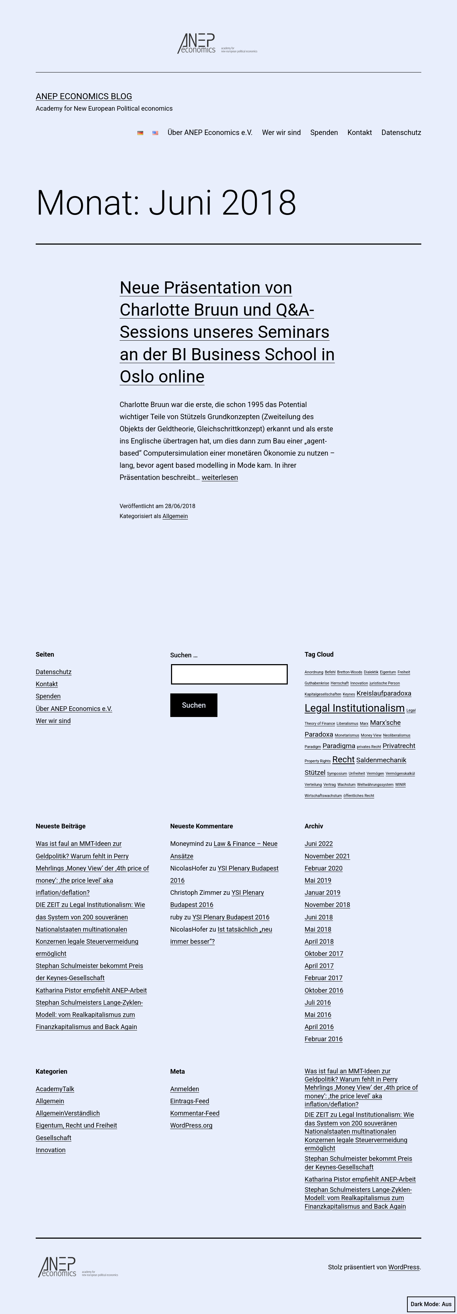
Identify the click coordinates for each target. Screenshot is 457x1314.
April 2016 (319, 1026)
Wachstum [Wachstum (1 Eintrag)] (346, 784)
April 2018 (319, 941)
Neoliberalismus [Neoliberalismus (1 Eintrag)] (397, 735)
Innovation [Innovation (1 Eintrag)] (359, 683)
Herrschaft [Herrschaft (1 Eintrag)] (339, 683)
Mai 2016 (318, 1014)
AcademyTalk (55, 1089)
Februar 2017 (323, 978)
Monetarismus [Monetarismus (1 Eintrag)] (347, 735)
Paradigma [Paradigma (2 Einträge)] (338, 746)
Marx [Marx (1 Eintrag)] (364, 723)
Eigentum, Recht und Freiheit (76, 1125)
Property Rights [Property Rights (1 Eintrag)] (318, 761)
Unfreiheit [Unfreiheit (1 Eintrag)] (357, 773)
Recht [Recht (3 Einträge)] (343, 759)
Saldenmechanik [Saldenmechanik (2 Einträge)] (381, 760)
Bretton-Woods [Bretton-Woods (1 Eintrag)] (349, 672)
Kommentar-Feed (195, 1113)
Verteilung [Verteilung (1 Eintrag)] (313, 784)
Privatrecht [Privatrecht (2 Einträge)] (399, 746)
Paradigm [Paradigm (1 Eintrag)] (313, 746)
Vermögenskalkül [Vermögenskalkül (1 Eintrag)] (400, 773)
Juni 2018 (319, 917)
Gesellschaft (53, 1138)
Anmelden (184, 1089)
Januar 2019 (322, 892)
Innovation (51, 1150)
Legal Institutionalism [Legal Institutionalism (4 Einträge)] (355, 708)
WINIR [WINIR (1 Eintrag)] (400, 784)
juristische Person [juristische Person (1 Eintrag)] (385, 683)
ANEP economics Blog (84, 96)
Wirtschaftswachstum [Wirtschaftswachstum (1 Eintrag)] (323, 795)
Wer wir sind (281, 132)
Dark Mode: (431, 1304)
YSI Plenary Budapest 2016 (231, 917)
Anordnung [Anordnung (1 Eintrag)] (314, 672)
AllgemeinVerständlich (68, 1113)
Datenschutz (402, 132)
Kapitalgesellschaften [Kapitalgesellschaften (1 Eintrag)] (323, 694)
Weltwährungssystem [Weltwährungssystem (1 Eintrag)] (375, 784)
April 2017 (319, 965)
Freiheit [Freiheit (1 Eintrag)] (404, 672)
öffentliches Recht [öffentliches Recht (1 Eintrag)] (358, 795)
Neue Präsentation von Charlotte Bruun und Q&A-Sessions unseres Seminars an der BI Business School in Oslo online (227, 332)
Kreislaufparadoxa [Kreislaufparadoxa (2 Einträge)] (384, 693)
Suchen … (184, 655)
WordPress (404, 1267)
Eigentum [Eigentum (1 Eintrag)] (388, 672)
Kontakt (359, 132)
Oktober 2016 (324, 990)
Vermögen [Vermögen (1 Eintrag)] (375, 773)
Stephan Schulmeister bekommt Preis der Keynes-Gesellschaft (358, 1162)
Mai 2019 (318, 880)
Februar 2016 (323, 1039)
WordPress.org (191, 1125)
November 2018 (327, 904)
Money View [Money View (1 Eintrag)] (371, 735)
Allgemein (175, 516)
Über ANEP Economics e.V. (209, 132)
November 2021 (327, 856)
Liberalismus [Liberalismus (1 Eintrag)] (347, 723)
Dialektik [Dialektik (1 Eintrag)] (371, 672)
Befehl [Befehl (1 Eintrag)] (330, 672)
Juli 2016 (318, 1002)
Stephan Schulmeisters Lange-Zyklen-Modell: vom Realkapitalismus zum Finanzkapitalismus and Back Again (89, 1014)
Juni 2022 (319, 843)
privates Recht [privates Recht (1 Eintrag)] (369, 746)
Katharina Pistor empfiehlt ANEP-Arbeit (91, 990)
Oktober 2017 (324, 953)
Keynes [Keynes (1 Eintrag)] (349, 694)
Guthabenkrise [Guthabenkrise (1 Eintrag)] (317, 683)
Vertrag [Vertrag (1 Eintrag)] (329, 784)
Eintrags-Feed (189, 1101)
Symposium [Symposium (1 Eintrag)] (337, 773)
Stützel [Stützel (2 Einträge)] (315, 772)
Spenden (324, 132)
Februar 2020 (323, 868)
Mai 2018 (318, 929)
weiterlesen (220, 477)
